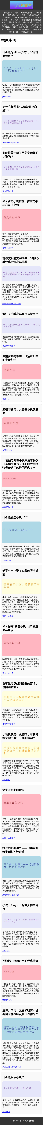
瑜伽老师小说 (7, 507)
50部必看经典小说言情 (11, 304)
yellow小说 (6, 97)
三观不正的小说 (8, 838)
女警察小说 (7, 450)
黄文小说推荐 (7, 248)
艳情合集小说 (26, 32)
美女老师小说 (7, 191)
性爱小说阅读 (26, 13)
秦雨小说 (10, 30)
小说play (5, 951)
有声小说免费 (7, 616)
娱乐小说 (6, 1112)
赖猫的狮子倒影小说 (10, 895)
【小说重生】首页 (10, 13)
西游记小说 (7, 1000)
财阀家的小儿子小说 (19, 25)
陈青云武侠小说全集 (22, 17)
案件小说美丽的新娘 (30, 15)
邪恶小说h (6, 560)
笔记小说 (14, 20)
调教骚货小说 (14, 22)
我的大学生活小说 (20, 27)
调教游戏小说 (13, 15)
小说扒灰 (6, 780)
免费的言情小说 (8, 724)
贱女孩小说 (27, 22)
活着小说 (6, 399)
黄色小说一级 (7, 673)
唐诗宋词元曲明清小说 (11, 1067)
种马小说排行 (23, 30)
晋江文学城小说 (8, 346)
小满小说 (7, 17)
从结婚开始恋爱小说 (10, 143)
